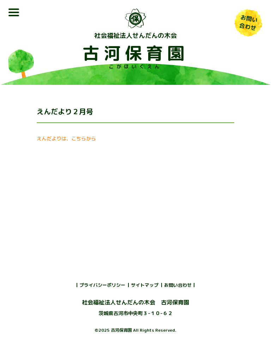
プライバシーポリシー (102, 285)
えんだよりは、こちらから (66, 138)
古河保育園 (135, 53)
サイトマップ (144, 285)
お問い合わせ (178, 285)
